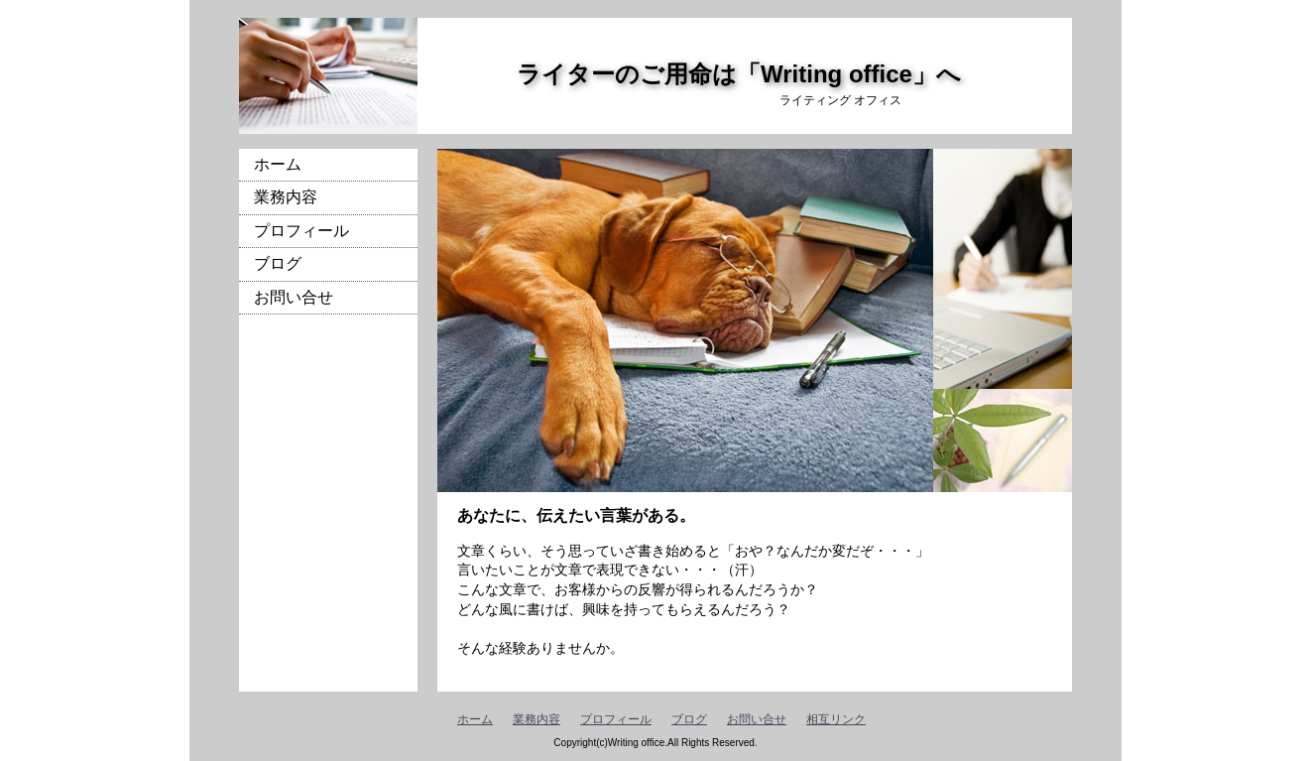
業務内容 (285, 197)
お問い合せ (293, 297)
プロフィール (301, 230)
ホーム (277, 164)
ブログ (277, 263)
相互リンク (836, 719)
